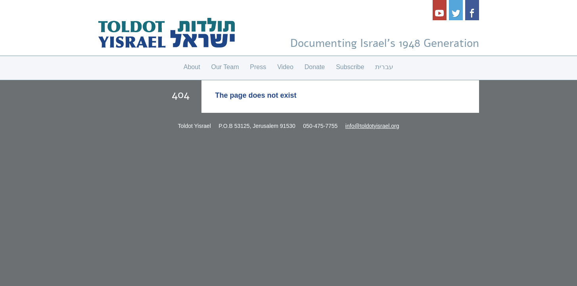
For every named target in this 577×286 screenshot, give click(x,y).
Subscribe (350, 67)
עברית (384, 67)
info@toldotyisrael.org (372, 126)
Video (285, 67)
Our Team (225, 67)
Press (258, 67)
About (192, 67)
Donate (315, 67)
